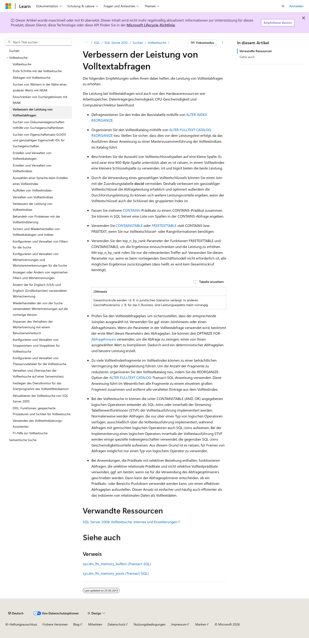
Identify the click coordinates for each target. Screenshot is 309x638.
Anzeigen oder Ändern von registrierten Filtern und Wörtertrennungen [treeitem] (40, 275)
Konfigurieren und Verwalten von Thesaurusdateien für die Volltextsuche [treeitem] (39, 361)
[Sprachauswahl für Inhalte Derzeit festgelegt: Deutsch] (15, 613)
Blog (76, 624)
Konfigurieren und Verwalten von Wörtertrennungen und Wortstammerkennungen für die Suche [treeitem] (40, 259)
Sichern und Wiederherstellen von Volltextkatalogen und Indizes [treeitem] (36, 232)
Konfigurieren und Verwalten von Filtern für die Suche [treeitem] (40, 244)
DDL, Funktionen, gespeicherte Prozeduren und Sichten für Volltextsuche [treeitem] (41, 411)
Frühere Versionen (55, 624)
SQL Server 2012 (116, 42)
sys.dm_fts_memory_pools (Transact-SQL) (116, 573)
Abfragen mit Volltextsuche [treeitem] (31, 77)
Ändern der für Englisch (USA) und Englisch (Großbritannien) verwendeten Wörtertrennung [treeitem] (40, 290)
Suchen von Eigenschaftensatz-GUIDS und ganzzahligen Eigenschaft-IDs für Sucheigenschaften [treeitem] (39, 140)
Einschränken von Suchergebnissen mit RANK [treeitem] (40, 100)
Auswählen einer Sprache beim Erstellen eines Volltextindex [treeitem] (40, 181)
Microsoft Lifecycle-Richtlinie (151, 24)
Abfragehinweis (103, 339)
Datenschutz (116, 624)
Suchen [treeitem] (14, 51)
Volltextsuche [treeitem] (22, 64)
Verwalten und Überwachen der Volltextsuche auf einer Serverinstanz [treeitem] (38, 373)
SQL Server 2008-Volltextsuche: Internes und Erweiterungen (130, 521)
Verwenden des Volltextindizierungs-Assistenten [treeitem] (38, 423)
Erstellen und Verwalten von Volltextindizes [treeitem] (32, 168)
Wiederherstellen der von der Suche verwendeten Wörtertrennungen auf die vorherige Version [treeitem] (40, 309)
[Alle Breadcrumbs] (87, 42)
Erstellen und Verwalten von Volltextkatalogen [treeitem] (32, 156)
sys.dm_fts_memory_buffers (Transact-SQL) (117, 563)
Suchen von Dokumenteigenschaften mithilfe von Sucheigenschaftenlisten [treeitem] (38, 125)
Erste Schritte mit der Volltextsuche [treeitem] (37, 71)
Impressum (178, 624)
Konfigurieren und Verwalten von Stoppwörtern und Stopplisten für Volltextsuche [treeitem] (36, 345)
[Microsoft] (8, 6)
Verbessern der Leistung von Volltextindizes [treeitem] (32, 206)
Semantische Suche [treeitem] (22, 440)
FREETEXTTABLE (164, 225)
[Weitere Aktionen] (222, 42)
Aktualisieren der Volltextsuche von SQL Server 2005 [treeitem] (40, 398)
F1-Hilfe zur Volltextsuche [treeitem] (30, 433)
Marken (200, 624)
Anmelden (296, 6)
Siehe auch (247, 57)
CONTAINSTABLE (129, 225)
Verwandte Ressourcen (255, 51)
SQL (97, 42)
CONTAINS (131, 210)
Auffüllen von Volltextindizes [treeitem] (32, 190)
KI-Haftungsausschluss (21, 624)
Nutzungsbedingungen (150, 624)
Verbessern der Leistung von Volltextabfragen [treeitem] (33, 112)
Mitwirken (95, 624)
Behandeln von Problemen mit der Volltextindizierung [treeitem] (36, 219)
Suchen (138, 42)
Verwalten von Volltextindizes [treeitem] (33, 197)
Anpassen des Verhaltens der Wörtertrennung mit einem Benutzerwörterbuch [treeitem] (33, 327)
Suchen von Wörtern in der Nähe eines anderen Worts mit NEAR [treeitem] (40, 87)
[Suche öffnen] (283, 6)
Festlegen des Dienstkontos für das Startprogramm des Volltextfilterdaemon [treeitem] (41, 386)
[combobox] (38, 42)
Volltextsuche (157, 42)
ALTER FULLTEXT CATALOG (130, 377)
